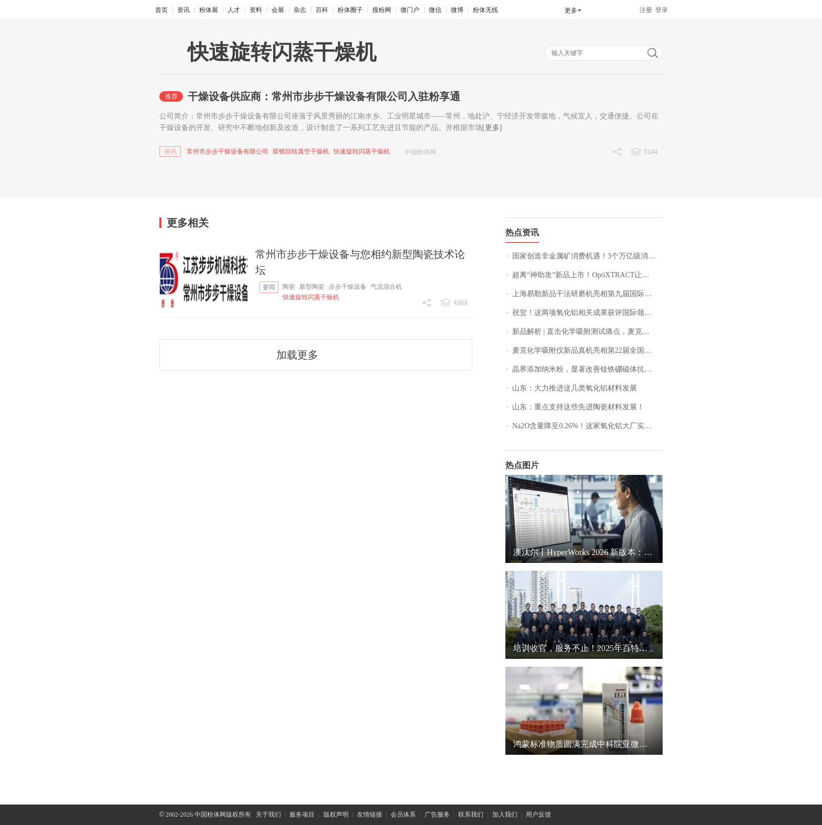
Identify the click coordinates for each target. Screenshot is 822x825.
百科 (322, 10)
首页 (161, 10)
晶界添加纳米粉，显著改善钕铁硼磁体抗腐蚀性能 (587, 369)
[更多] (492, 128)
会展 (278, 10)
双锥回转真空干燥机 (301, 151)
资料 (256, 10)
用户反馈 (538, 814)
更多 (571, 10)
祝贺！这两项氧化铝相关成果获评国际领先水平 (587, 313)
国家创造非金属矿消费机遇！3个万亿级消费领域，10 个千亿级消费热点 (587, 256)
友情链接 (369, 814)
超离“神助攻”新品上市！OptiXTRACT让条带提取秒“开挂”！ (587, 275)
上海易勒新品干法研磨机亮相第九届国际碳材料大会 (587, 294)
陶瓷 (289, 286)
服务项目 (302, 814)
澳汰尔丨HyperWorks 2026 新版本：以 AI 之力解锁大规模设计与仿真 (584, 552)
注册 (646, 10)
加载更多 (297, 355)
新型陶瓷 (312, 286)
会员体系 (403, 814)
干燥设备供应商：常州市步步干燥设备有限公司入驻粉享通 (324, 96)
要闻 (269, 287)
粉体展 (208, 10)
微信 (435, 10)
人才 (234, 10)
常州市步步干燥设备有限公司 (227, 151)
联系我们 (470, 814)
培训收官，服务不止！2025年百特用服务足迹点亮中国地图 (584, 648)
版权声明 (336, 814)
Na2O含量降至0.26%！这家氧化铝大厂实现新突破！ (587, 426)
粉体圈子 (350, 10)
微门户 (410, 10)
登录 (661, 10)
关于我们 (268, 814)
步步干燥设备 (347, 286)
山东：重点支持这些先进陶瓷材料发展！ (578, 407)
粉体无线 (485, 10)
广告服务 (437, 814)
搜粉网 (381, 10)
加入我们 (504, 814)
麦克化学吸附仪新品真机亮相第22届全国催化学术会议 (587, 350)
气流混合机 (386, 286)
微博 (457, 10)
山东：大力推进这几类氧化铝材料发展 (574, 388)
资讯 (183, 10)
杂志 (300, 10)
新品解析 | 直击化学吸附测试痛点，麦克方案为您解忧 (587, 331)
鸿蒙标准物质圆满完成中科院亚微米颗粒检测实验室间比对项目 (584, 744)
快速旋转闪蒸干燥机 (361, 151)
